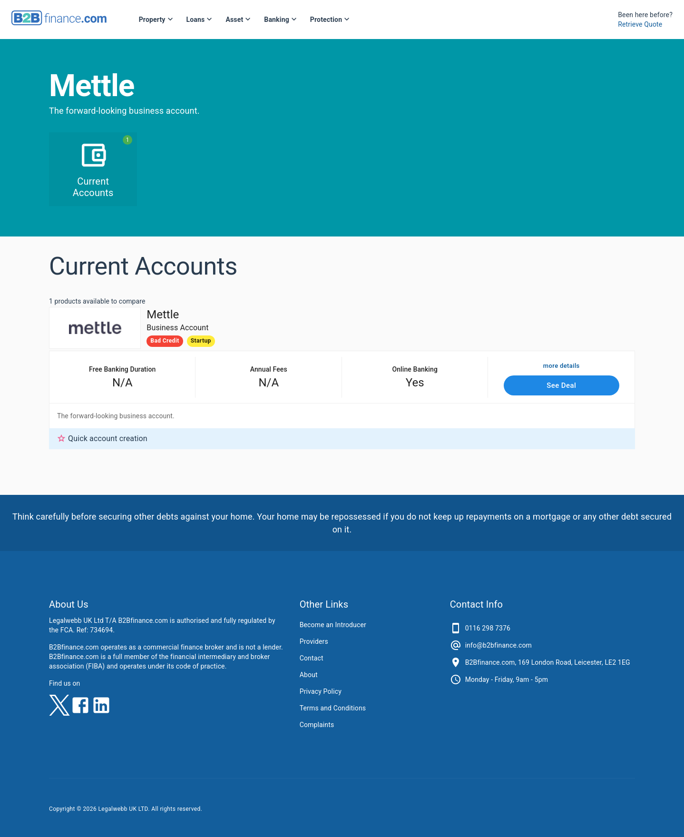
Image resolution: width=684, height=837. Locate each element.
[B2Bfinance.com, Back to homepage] (59, 22)
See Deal (562, 385)
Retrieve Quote (640, 24)
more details (561, 366)
